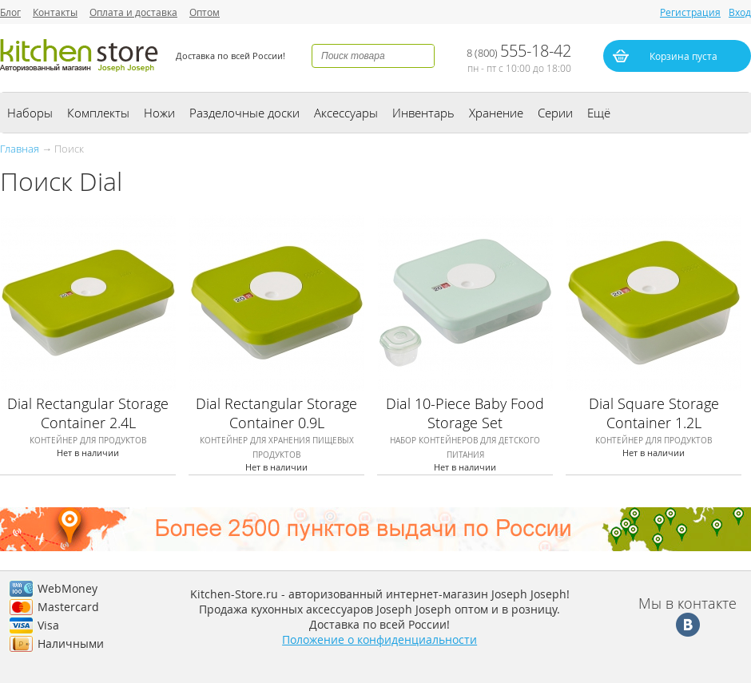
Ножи (159, 113)
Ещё (598, 113)
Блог (10, 12)
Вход (740, 12)
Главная (19, 148)
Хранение (496, 113)
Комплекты (98, 113)
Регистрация (690, 12)
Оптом (204, 12)
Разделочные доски (244, 113)
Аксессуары (346, 113)
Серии (555, 113)
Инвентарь (423, 113)
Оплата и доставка (133, 12)
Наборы (30, 113)
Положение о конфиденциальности (379, 639)
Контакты (55, 12)
